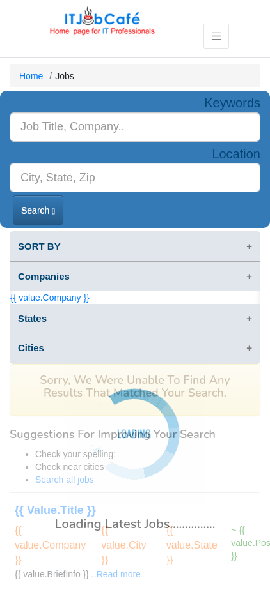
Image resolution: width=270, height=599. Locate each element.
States (32, 318)
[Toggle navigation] (216, 36)
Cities (31, 347)
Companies (44, 276)
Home (31, 76)
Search (38, 210)
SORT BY (39, 246)
